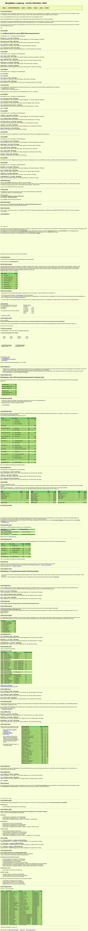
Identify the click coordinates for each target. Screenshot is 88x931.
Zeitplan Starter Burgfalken (6, 685)
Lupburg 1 (15, 840)
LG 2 (8, 41)
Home (4, 7)
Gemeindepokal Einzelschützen (9, 359)
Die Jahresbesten (7, 732)
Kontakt (29, 7)
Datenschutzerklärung (30, 929)
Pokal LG (4, 315)
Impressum (22, 929)
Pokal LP (9, 315)
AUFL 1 (2, 128)
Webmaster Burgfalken (14, 929)
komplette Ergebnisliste (7, 709)
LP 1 (1, 47)
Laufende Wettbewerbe (13, 7)
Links (41, 7)
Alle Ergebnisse (5, 522)
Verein (35, 7)
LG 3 (1, 44)
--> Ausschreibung (5, 404)
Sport (23, 7)
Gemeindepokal (5, 358)
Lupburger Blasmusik (19, 297)
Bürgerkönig (4, 360)
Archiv (46, 7)
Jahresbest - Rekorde (8, 733)
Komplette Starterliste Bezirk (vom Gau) (9, 686)
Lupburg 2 (12, 843)
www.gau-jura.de (12, 536)
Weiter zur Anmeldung (46, 565)
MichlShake (20, 295)
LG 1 (9, 38)
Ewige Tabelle (6, 734)
